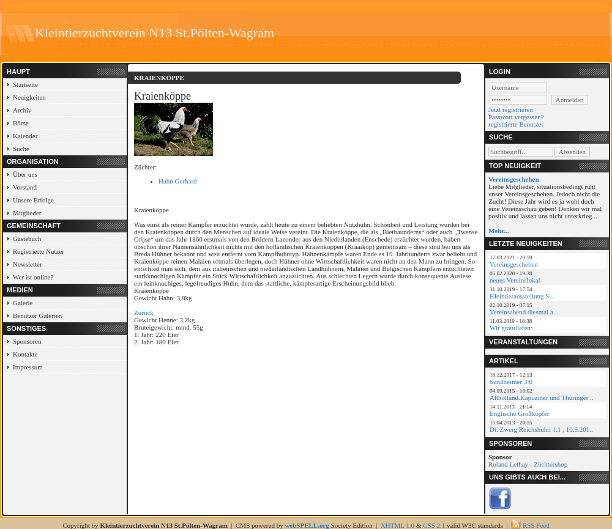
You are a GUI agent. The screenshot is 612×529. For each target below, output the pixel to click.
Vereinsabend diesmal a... (524, 312)
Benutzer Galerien (37, 315)
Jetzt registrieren (510, 109)
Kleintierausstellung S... (522, 296)
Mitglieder (27, 212)
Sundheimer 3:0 (511, 381)
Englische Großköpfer (519, 413)
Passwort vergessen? (516, 116)
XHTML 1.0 (397, 525)
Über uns (25, 174)
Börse (21, 123)
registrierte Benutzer (515, 124)
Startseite (25, 84)
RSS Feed (536, 525)
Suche (21, 148)
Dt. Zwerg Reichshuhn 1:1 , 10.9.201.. (541, 429)
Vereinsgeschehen (514, 264)
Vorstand (25, 187)
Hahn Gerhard (178, 181)
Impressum (28, 367)
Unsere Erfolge (33, 200)
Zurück (144, 312)
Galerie (22, 302)
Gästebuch (27, 238)
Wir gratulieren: (511, 327)
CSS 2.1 (434, 525)
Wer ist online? (33, 277)
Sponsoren (27, 341)
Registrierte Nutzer (38, 251)
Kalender (25, 135)
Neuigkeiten (29, 97)
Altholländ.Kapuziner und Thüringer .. (542, 397)
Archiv (22, 110)
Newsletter (27, 264)
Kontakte (25, 354)
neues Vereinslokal (515, 280)
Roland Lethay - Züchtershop (527, 464)
